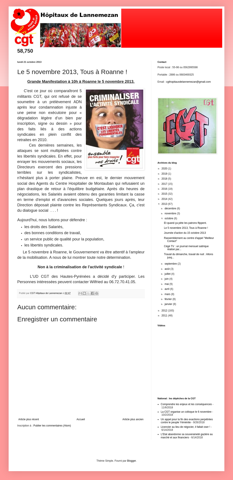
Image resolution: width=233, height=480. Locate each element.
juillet (168, 273)
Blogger (131, 460)
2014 (165, 199)
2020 (165, 168)
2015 (165, 193)
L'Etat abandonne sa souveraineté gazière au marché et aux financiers (187, 436)
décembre (171, 208)
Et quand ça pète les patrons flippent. (185, 222)
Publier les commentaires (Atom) (52, 425)
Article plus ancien (133, 419)
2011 (165, 315)
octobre (169, 218)
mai (167, 284)
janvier (169, 304)
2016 (165, 188)
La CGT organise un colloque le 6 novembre (186, 411)
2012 (165, 310)
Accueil (81, 419)
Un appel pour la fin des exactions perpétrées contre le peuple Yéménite (187, 421)
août (167, 268)
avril (167, 289)
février (169, 299)
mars (168, 294)
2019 (165, 173)
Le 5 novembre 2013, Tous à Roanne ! (186, 227)
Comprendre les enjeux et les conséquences (186, 404)
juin (167, 278)
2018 (165, 178)
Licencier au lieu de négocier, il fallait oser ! (185, 426)
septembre (171, 263)
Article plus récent (28, 419)
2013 (165, 203)
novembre (171, 213)
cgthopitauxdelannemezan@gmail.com (188, 81)
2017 (165, 183)
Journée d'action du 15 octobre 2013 (185, 232)
